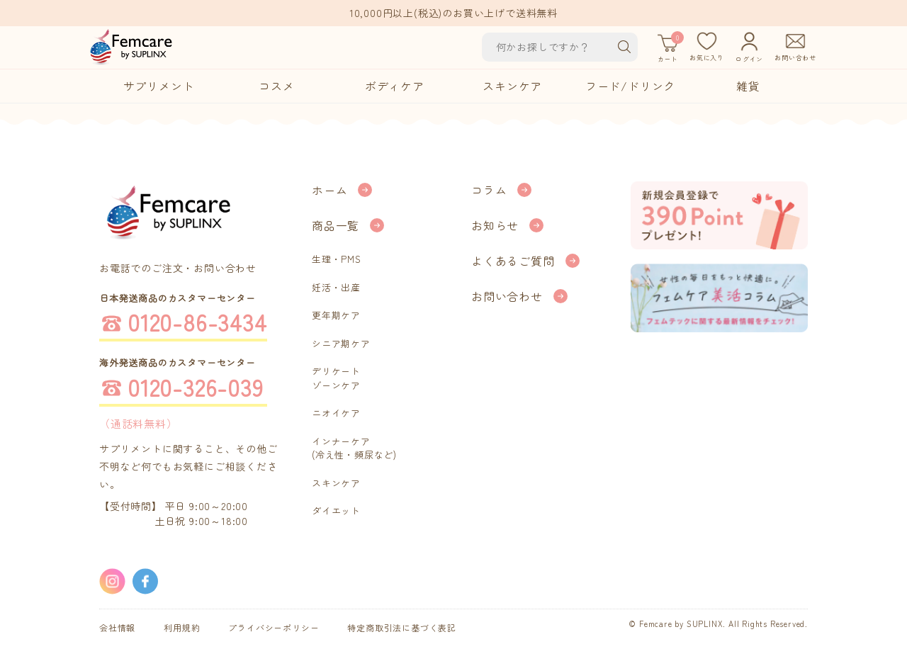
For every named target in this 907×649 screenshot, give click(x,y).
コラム (489, 189)
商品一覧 (335, 225)
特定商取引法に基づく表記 (401, 627)
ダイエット (336, 510)
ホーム (329, 189)
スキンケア (512, 85)
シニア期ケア (341, 343)
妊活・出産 (336, 287)
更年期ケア (336, 315)
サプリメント (159, 85)
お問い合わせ (507, 296)
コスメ (276, 85)
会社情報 (117, 627)
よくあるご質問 (513, 260)
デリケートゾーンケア (336, 378)
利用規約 (182, 627)
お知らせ (495, 225)
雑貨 (748, 85)
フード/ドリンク (630, 85)
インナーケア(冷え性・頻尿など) (354, 448)
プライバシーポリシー (273, 627)
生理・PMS (336, 259)
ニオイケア (336, 412)
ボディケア (394, 85)
